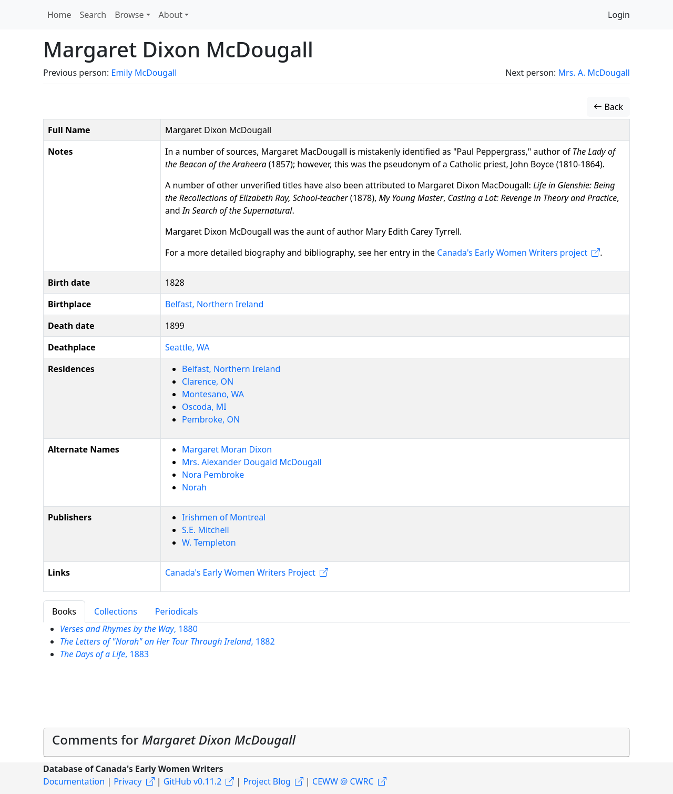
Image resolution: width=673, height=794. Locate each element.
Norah (194, 487)
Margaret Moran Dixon (227, 449)
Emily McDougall (144, 72)
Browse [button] (129, 15)
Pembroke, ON (211, 419)
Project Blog (266, 781)
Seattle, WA (187, 347)
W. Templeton (209, 542)
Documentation (74, 781)
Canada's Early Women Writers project (512, 252)
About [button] (170, 15)
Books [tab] (64, 611)
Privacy (127, 781)
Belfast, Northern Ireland (214, 304)
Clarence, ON (207, 381)
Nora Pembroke (213, 474)
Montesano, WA (213, 394)
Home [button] (59, 15)
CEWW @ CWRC (343, 781)
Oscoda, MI (204, 407)
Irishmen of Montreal (224, 517)
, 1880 (129, 629)
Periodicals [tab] (176, 611)
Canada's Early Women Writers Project (240, 572)
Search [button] (93, 15)
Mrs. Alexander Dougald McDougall (252, 462)
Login (619, 15)
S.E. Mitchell (205, 530)
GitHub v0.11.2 (193, 781)
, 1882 (167, 641)
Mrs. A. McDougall (594, 72)
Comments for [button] (173, 739)
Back (608, 107)
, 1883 (104, 654)
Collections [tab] (115, 611)
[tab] (336, 742)
